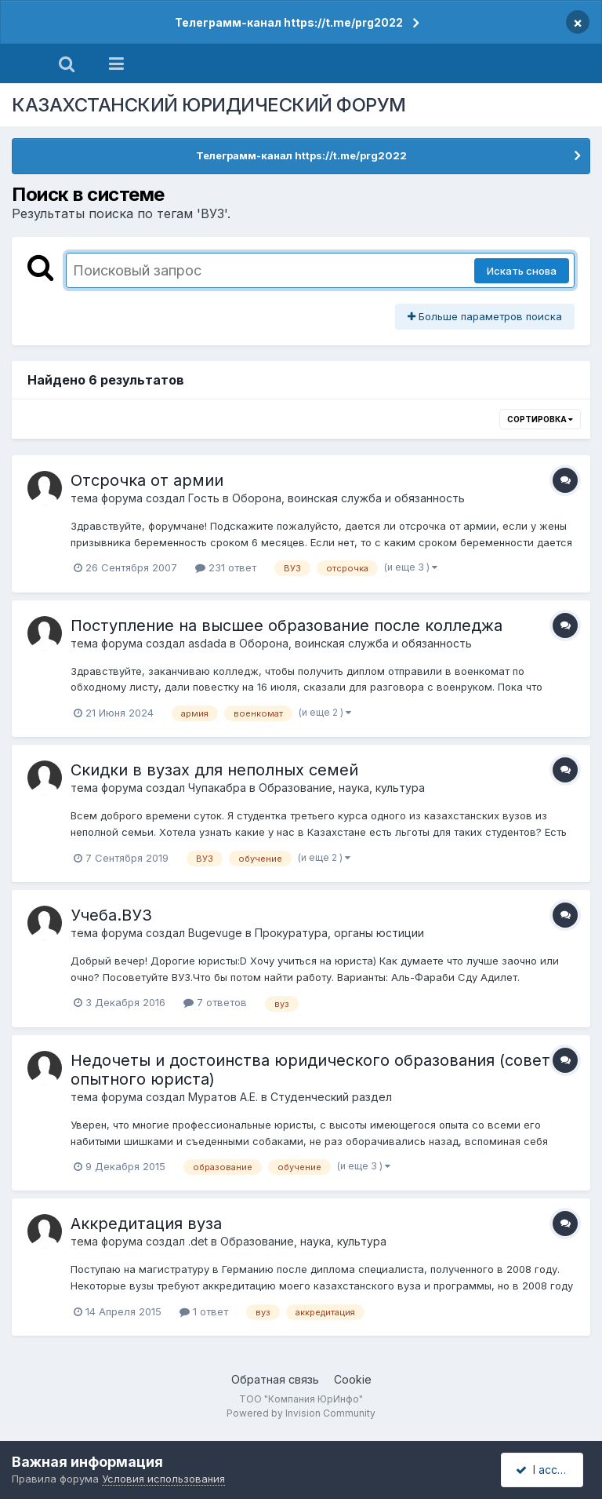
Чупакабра (217, 787)
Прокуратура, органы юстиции (339, 932)
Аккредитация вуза (146, 1223)
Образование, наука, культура (342, 787)
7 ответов (215, 1002)
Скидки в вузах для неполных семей (214, 769)
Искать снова (522, 270)
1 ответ (204, 1311)
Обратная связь (275, 1379)
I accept (544, 1469)
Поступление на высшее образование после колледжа (286, 625)
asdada (207, 643)
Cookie (353, 1379)
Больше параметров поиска (485, 316)
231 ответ (225, 567)
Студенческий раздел (331, 1096)
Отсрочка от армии (147, 480)
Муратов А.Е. (223, 1096)
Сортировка (540, 419)
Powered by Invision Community (301, 1413)
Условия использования (163, 1478)
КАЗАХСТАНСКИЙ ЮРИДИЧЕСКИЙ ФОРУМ (209, 104)
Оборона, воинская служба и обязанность (348, 498)
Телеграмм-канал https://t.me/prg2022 (289, 22)
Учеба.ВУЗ (111, 915)
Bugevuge (215, 932)
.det (198, 1241)
